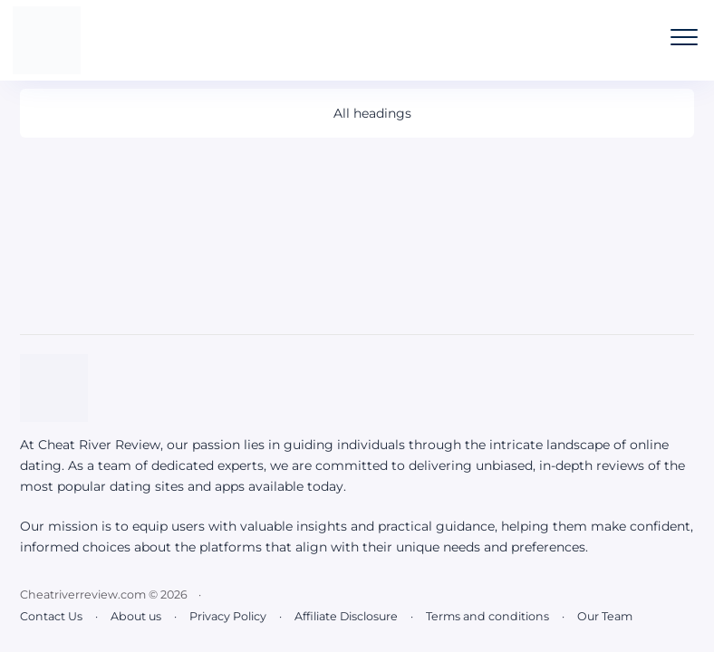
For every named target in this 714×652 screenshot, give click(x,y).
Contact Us (51, 616)
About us (136, 616)
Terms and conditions (487, 616)
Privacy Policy (227, 616)
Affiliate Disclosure (346, 616)
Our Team (604, 616)
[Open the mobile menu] (684, 37)
